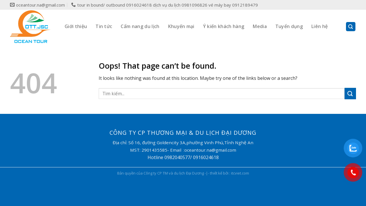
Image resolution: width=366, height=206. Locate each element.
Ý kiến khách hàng (223, 26)
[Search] (351, 26)
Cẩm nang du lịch (140, 26)
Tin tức (104, 26)
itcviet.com (240, 173)
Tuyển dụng (289, 26)
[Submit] (350, 93)
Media (260, 26)
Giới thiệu (76, 26)
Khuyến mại (181, 26)
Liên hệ (319, 26)
